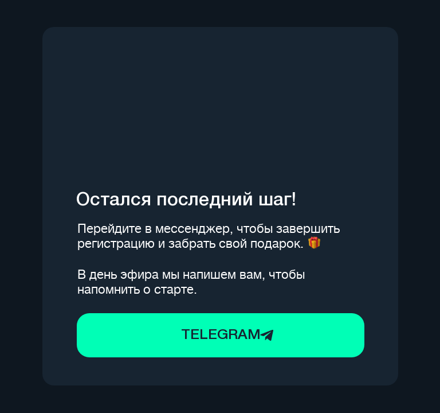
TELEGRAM (221, 335)
